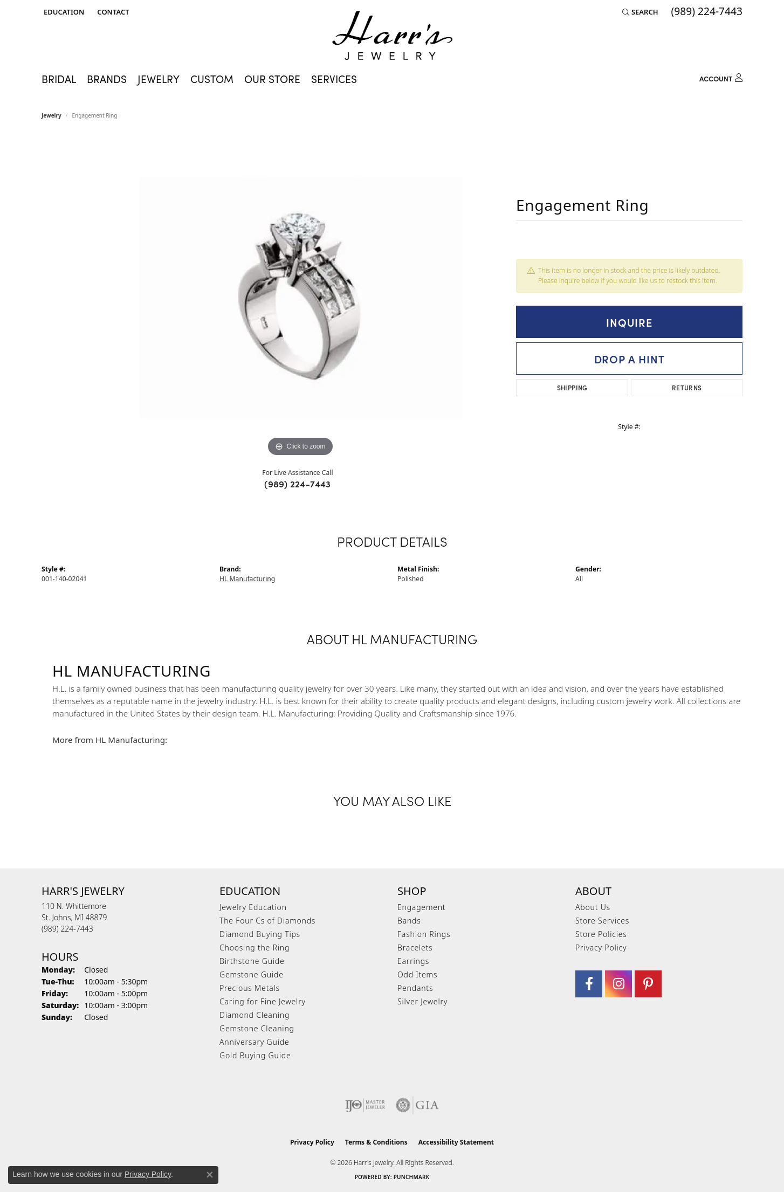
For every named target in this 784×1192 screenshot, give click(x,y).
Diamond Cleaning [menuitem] (254, 1015)
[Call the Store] (67, 929)
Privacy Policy (601, 947)
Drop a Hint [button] (629, 358)
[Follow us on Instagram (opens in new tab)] (618, 983)
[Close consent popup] (210, 1175)
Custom (211, 79)
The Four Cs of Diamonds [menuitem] (267, 920)
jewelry (51, 115)
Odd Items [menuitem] (417, 974)
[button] (63, 12)
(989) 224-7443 (297, 483)
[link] (112, 12)
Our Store (272, 79)
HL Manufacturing (247, 578)
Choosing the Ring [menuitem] (254, 947)
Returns (687, 387)
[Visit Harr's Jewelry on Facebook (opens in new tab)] (588, 983)
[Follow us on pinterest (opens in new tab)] (648, 983)
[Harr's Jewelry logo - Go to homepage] (392, 35)
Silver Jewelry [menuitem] (422, 1001)
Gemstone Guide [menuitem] (251, 974)
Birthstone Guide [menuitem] (252, 961)
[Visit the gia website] (417, 1105)
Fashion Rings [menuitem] (423, 934)
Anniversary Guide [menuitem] (254, 1042)
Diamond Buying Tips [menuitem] (259, 934)
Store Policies (601, 934)
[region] (300, 297)
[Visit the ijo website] (365, 1105)
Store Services (602, 920)
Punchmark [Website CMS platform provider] (412, 1177)
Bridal (59, 79)
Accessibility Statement (456, 1142)
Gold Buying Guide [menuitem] (255, 1055)
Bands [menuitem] (409, 920)
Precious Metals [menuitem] (249, 988)
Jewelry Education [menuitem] (253, 907)
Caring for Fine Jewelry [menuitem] (262, 1001)
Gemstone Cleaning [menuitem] (256, 1028)
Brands (107, 79)
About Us (592, 907)
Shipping (572, 387)
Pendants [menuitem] (415, 988)
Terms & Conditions (376, 1142)
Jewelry (158, 79)
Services (334, 79)
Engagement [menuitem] (421, 907)
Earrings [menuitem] (413, 961)
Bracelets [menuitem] (414, 947)
